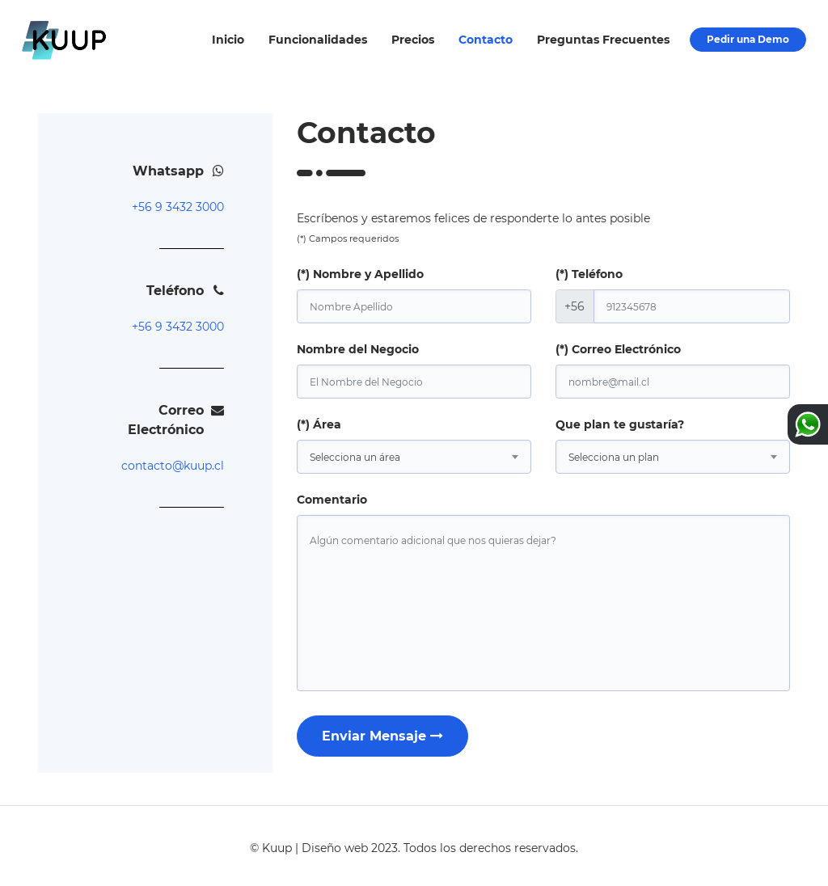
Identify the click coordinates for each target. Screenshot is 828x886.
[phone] (692, 306)
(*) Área (319, 424)
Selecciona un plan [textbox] (613, 457)
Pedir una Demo (748, 39)
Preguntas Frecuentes (603, 39)
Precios (412, 39)
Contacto (485, 39)
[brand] (414, 382)
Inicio (228, 39)
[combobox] (414, 457)
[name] (414, 306)
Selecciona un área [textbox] (355, 457)
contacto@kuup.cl (172, 465)
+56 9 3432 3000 (178, 207)
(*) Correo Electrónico (618, 349)
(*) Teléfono (589, 274)
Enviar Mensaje (382, 736)
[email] (673, 382)
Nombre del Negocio (358, 349)
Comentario (332, 499)
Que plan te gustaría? (620, 424)
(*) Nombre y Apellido (360, 274)
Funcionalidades (317, 39)
